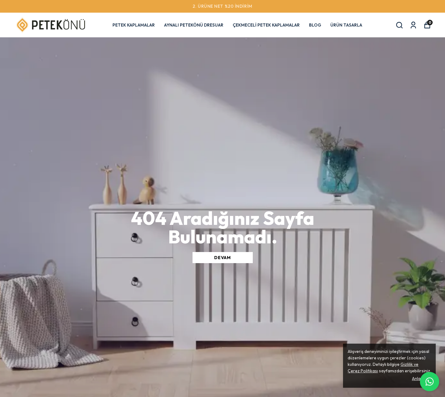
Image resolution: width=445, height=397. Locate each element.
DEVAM (222, 257)
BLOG (315, 25)
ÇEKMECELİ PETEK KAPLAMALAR (266, 25)
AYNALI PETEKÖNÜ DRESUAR (193, 25)
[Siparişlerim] (413, 25)
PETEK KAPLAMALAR (133, 25)
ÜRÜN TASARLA (346, 25)
